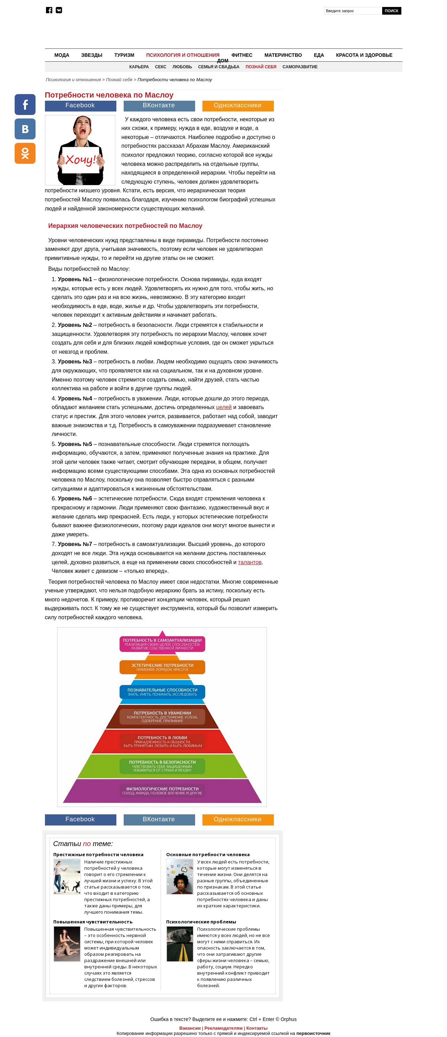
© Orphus (286, 1019)
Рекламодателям (223, 1028)
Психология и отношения (182, 55)
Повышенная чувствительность (92, 922)
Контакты (257, 1028)
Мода (61, 55)
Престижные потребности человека (98, 854)
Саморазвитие (300, 66)
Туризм (124, 55)
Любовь (182, 66)
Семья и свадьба (219, 66)
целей (224, 407)
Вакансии (190, 1028)
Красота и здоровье (364, 55)
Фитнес (242, 55)
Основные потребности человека (208, 854)
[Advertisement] (343, 134)
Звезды (91, 55)
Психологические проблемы (201, 922)
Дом (223, 60)
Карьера (139, 66)
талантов (250, 562)
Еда (319, 55)
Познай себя (261, 66)
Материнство (283, 55)
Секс (161, 66)
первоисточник (313, 1033)
